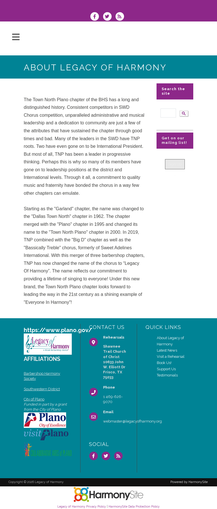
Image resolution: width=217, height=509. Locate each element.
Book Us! (164, 363)
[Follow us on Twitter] (109, 17)
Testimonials (167, 375)
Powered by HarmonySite (189, 482)
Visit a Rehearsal (171, 356)
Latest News (167, 350)
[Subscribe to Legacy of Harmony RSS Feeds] (121, 17)
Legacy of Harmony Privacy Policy (81, 506)
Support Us (166, 369)
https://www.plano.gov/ (58, 330)
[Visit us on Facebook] (96, 17)
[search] (167, 113)
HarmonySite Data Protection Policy (134, 506)
